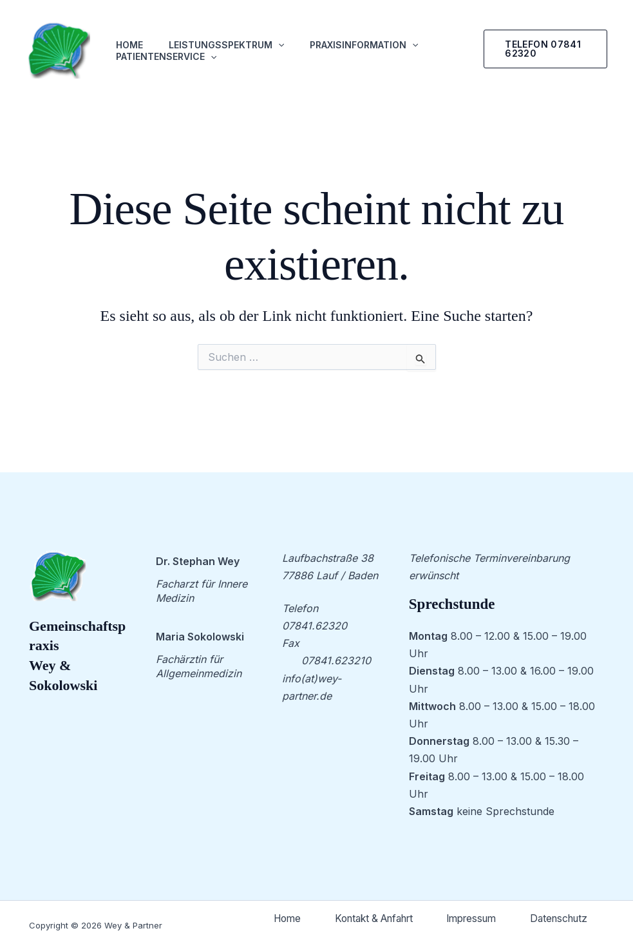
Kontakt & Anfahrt (447, 899)
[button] (545, 49)
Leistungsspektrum (226, 45)
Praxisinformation (364, 45)
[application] (278, 45)
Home (129, 44)
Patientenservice (166, 56)
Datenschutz (554, 920)
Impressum (557, 899)
